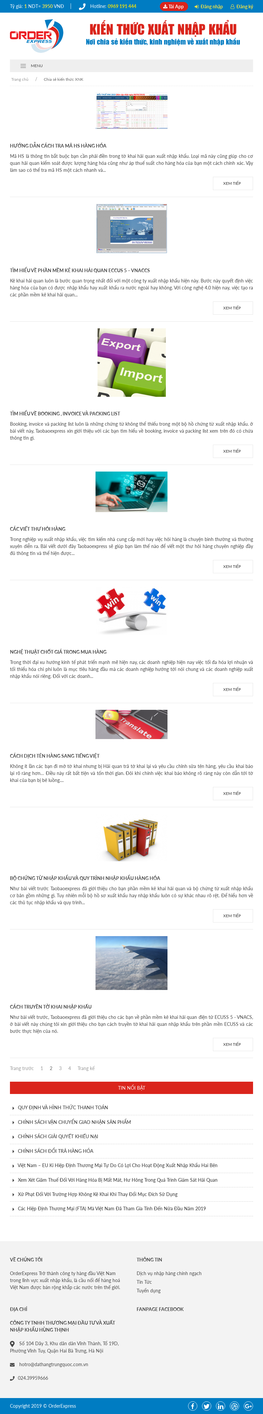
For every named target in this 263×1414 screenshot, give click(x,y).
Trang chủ (20, 79)
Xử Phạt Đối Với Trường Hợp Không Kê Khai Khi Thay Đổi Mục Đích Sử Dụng (97, 1194)
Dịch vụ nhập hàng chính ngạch (169, 1273)
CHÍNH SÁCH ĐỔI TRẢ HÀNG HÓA (55, 1151)
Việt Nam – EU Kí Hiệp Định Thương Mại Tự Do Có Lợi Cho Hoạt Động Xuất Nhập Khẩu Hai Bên (118, 1165)
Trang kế (86, 1068)
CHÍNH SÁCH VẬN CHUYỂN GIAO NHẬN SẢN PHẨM (74, 1122)
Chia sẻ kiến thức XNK (63, 79)
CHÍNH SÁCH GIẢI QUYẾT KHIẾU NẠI (58, 1136)
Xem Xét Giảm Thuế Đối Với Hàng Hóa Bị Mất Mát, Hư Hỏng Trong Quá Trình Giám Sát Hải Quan (118, 1180)
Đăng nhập (209, 6)
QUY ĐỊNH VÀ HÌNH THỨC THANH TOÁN (63, 1107)
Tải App (174, 6)
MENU (31, 66)
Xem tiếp (233, 183)
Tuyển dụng (149, 1290)
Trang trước (22, 1068)
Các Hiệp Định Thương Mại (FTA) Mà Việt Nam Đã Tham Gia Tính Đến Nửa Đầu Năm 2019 (112, 1208)
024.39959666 (29, 1378)
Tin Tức (144, 1282)
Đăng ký (241, 6)
